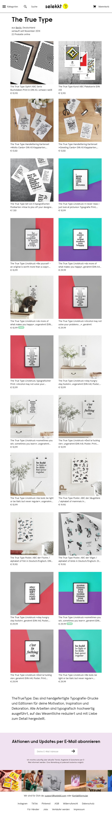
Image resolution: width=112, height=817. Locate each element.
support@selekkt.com (55, 796)
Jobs (45, 809)
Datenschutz (88, 804)
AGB (57, 804)
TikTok (35, 804)
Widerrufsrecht (70, 804)
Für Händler (33, 809)
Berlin (19, 28)
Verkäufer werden (61, 809)
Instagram (22, 804)
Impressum (79, 809)
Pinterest (46, 804)
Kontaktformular (80, 796)
